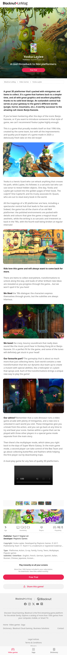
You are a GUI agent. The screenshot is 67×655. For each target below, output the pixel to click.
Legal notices (33, 639)
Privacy (34, 646)
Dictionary (7, 628)
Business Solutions (41, 628)
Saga (23, 624)
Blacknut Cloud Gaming (22, 628)
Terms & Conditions (33, 642)
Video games (14, 624)
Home (5, 624)
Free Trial (33, 70)
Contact (60, 628)
